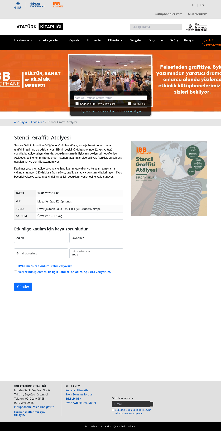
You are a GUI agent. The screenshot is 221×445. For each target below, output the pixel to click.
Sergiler (136, 40)
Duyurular (156, 40)
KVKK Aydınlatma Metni (80, 403)
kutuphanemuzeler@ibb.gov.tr (34, 407)
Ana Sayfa (20, 122)
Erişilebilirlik (73, 398)
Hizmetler (94, 40)
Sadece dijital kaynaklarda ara (95, 103)
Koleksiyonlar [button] (48, 40)
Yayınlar (75, 40)
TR (193, 5)
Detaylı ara (137, 103)
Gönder (23, 286)
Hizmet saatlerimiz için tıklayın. (29, 413)
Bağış (174, 40)
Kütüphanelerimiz (168, 14)
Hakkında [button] (21, 40)
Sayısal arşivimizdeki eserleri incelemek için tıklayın (110, 111)
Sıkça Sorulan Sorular (79, 394)
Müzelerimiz (197, 14)
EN (202, 5)
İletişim (189, 40)
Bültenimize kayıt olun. (123, 398)
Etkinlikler (116, 40)
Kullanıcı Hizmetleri (77, 390)
